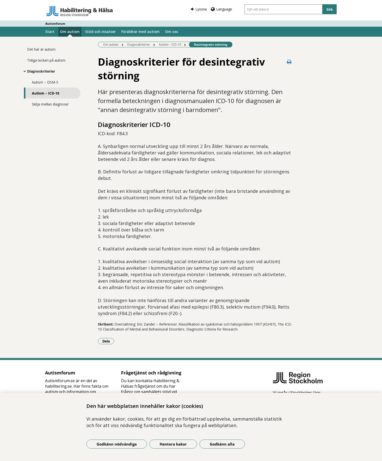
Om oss (171, 31)
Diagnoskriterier (41, 71)
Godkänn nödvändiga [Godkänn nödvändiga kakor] (117, 444)
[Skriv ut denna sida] (289, 61)
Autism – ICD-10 (45, 93)
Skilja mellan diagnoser (50, 104)
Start (50, 31)
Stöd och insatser (100, 31)
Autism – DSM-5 (45, 82)
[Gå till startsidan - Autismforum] (79, 11)
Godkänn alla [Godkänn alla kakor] (222, 444)
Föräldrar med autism (140, 31)
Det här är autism (41, 49)
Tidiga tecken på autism (46, 60)
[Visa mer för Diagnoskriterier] (23, 71)
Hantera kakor (173, 444)
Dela (108, 341)
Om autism (70, 31)
